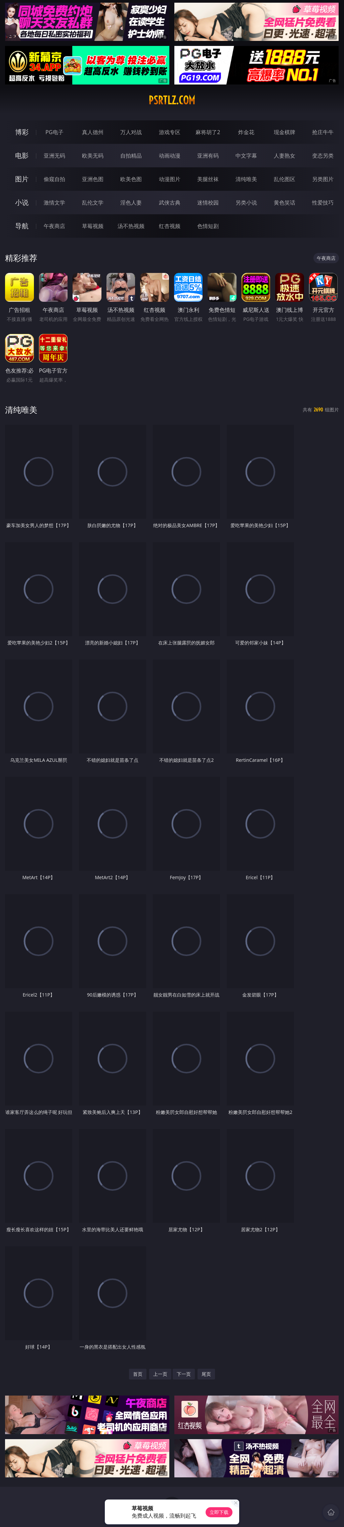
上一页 (160, 1374)
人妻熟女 (284, 155)
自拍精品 (131, 155)
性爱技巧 (323, 202)
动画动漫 (169, 155)
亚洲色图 (92, 179)
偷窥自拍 (54, 179)
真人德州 (92, 132)
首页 (137, 1374)
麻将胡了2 (208, 132)
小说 (22, 202)
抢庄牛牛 (323, 132)
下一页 (184, 1374)
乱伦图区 (284, 179)
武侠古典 (169, 202)
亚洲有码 (208, 155)
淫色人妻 (131, 202)
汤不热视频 (131, 226)
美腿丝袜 (208, 179)
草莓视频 (92, 226)
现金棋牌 (284, 132)
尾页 (206, 1374)
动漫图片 (169, 179)
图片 (22, 178)
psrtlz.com (171, 100)
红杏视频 (169, 226)
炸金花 (246, 132)
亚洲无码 (54, 155)
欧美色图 (131, 179)
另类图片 (323, 179)
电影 (22, 155)
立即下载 (219, 1512)
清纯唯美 (246, 179)
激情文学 (54, 202)
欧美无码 (92, 155)
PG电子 (54, 132)
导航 (22, 225)
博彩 (22, 131)
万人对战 (131, 132)
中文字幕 (246, 155)
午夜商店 (54, 226)
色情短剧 (208, 226)
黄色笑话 (284, 202)
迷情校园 (208, 202)
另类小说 (246, 202)
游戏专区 (169, 132)
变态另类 (323, 155)
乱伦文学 (92, 202)
